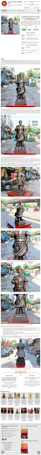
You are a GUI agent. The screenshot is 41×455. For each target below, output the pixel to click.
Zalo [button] (29, 29)
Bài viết (14, 10)
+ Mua (24, 29)
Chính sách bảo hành (7, 447)
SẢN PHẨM (4, 10)
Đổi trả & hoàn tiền (7, 448)
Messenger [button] (36, 29)
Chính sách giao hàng (7, 446)
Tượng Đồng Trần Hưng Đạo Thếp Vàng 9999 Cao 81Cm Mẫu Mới (17, 401)
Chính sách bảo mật (7, 449)
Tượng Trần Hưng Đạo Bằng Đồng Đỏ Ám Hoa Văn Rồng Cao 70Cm (24, 416)
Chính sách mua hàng (7, 444)
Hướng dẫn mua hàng (20, 10)
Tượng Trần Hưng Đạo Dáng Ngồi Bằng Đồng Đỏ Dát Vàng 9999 (30, 416)
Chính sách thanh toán (8, 445)
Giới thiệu (9, 10)
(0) (39, 10)
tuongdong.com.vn (9, 433)
